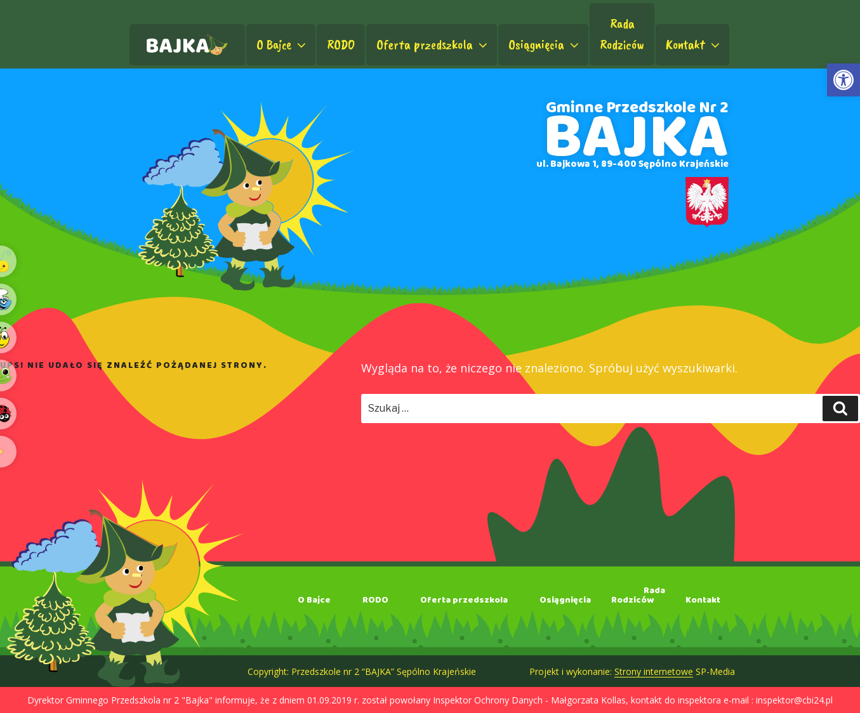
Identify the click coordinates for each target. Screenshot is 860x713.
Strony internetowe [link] (653, 671)
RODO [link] (341, 44)
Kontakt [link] (694, 44)
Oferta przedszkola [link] (433, 44)
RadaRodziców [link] (622, 34)
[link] (843, 79)
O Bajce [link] (282, 44)
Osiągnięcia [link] (544, 44)
